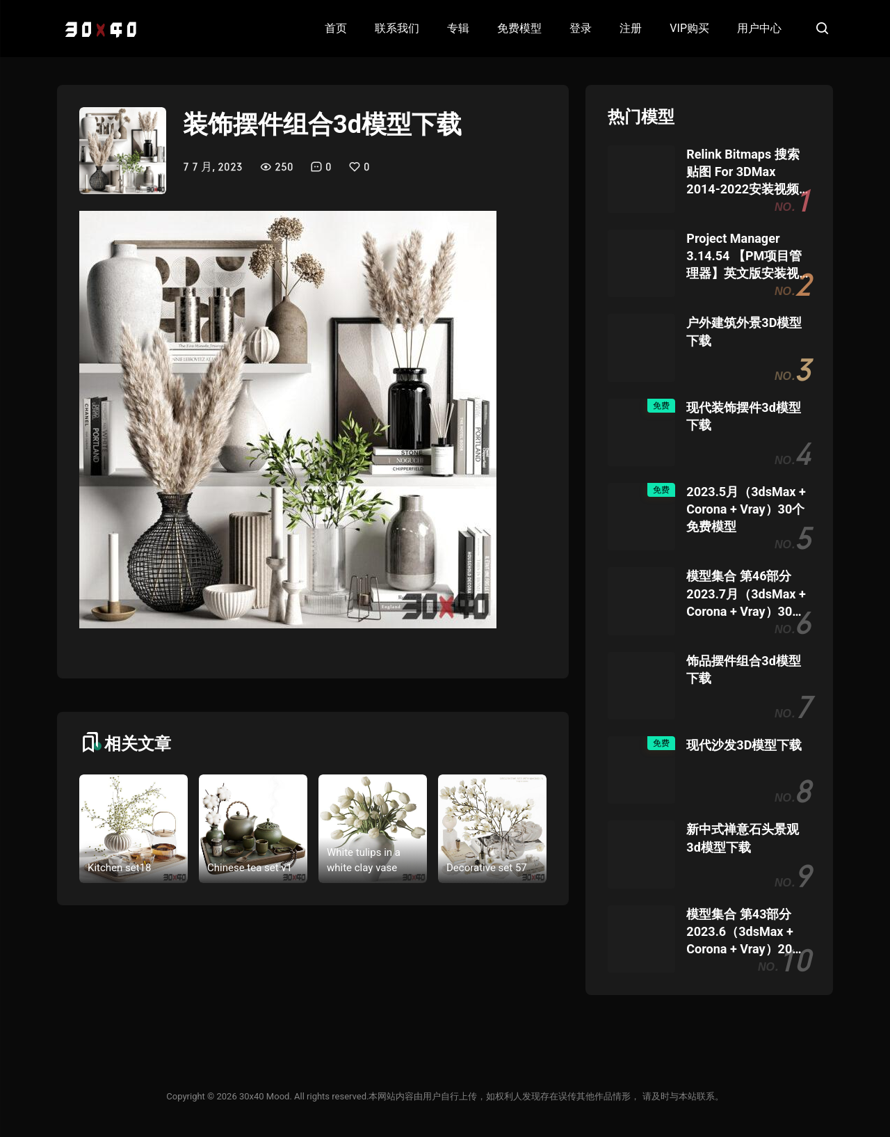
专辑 (458, 28)
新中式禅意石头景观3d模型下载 (742, 838)
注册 (631, 28)
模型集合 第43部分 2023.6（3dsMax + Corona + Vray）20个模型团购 (745, 932)
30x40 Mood (264, 1096)
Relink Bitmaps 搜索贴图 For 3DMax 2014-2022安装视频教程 (742, 172)
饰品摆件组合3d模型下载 (743, 669)
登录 (580, 28)
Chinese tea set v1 (249, 867)
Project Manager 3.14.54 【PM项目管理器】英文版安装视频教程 (744, 257)
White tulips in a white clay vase (363, 860)
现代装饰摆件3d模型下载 (743, 416)
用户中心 (759, 28)
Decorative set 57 (486, 867)
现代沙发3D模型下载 (744, 745)
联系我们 (397, 28)
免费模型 (519, 28)
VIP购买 (689, 28)
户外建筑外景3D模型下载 (744, 331)
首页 (336, 28)
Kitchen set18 (120, 867)
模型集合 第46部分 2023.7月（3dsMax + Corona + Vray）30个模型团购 (745, 594)
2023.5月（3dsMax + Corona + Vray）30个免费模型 (745, 509)
